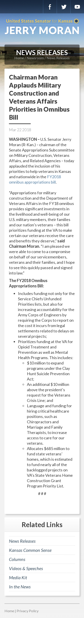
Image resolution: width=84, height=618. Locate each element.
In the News (20, 586)
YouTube (77, 6)
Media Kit (18, 577)
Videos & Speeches (26, 568)
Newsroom (35, 58)
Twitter (63, 6)
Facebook (50, 6)
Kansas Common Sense (30, 550)
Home (19, 58)
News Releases (58, 58)
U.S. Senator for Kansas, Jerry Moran (42, 26)
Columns (17, 559)
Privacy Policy (28, 611)
